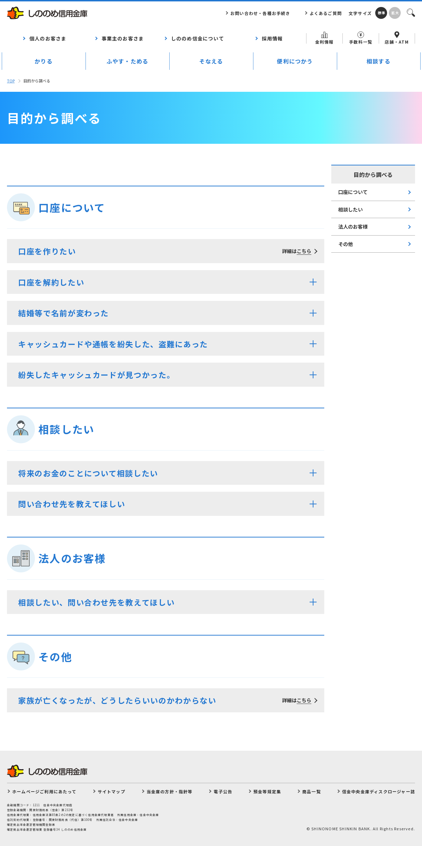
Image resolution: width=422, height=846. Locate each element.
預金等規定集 (267, 791)
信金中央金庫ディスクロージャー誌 (378, 791)
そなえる (211, 61)
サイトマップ (111, 791)
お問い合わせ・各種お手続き (260, 13)
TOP (11, 80)
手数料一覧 (360, 38)
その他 (345, 243)
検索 (410, 12)
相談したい (350, 209)
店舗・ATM (397, 38)
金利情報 (324, 38)
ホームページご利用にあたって (44, 791)
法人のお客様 (353, 226)
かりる (44, 61)
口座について (353, 191)
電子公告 (223, 791)
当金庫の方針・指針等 (170, 791)
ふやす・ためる (127, 61)
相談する (379, 61)
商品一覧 (311, 791)
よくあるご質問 (326, 13)
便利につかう (295, 61)
